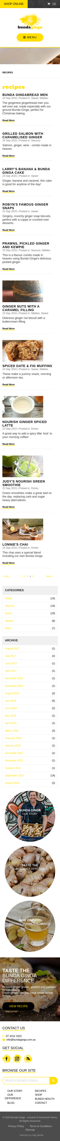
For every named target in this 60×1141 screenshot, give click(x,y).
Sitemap (30, 1129)
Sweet (30, 598)
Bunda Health (45, 1098)
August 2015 (30, 782)
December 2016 (30, 678)
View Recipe (18, 1006)
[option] (30, 989)
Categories (14, 590)
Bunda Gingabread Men (25, 95)
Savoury (30, 605)
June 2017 (30, 663)
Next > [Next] (49, 576)
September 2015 (30, 775)
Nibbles (30, 620)
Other (30, 628)
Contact (41, 1103)
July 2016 (30, 700)
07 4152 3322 (14, 1036)
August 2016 (30, 693)
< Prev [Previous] (5, 576)
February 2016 (30, 738)
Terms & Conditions (41, 1126)
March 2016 (30, 730)
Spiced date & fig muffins (27, 366)
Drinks (30, 613)
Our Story (15, 1091)
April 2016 (30, 723)
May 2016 (30, 715)
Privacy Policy (16, 1126)
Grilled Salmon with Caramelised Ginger (22, 135)
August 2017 (30, 648)
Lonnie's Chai (15, 544)
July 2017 (30, 656)
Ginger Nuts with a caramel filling (21, 308)
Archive (11, 640)
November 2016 (30, 685)
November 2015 (30, 760)
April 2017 (30, 670)
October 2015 (30, 768)
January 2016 (30, 745)
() (51, 3)
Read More (8, 120)
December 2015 (30, 753)
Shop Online (14, 3)
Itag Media (38, 1135)
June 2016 (30, 708)
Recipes (7, 72)
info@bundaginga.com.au (21, 1039)
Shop (38, 1094)
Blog (10, 1103)
